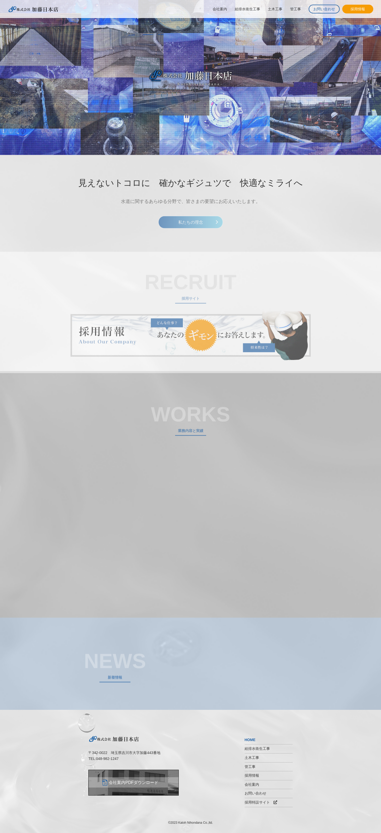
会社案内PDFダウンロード (133, 782)
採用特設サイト (261, 802)
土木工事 (275, 9)
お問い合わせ (324, 9)
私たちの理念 (190, 225)
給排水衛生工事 (247, 9)
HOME (250, 740)
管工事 (295, 9)
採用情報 (358, 9)
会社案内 (220, 9)
